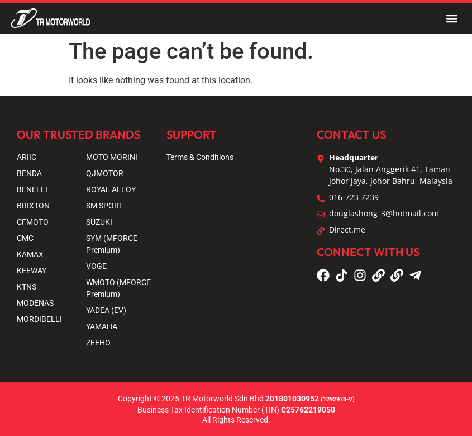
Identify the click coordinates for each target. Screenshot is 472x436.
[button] (451, 18)
